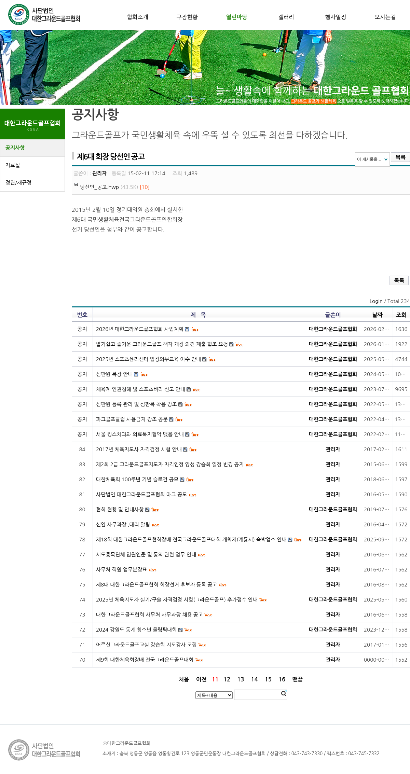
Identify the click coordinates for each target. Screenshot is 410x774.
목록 (400, 157)
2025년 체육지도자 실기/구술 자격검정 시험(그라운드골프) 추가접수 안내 (177, 599)
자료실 (12, 165)
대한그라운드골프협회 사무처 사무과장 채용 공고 (149, 614)
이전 (201, 679)
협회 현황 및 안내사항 (120, 509)
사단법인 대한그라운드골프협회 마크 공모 (141, 494)
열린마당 (236, 17)
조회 (401, 315)
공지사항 (15, 147)
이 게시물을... (369, 159)
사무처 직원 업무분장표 (121, 569)
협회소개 (137, 17)
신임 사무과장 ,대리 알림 (123, 524)
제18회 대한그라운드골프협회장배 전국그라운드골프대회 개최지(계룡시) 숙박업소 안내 (191, 539)
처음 (183, 679)
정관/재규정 (18, 182)
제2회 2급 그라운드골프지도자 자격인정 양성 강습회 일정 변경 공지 (170, 464)
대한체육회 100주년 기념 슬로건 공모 (137, 479)
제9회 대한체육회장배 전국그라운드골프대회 (144, 659)
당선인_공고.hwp (99, 187)
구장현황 (186, 17)
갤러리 (286, 17)
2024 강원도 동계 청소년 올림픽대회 (136, 629)
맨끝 (297, 679)
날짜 (377, 315)
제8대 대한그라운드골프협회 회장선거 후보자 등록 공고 (156, 584)
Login (376, 301)
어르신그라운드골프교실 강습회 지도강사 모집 (146, 644)
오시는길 (385, 17)
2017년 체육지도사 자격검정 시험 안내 (139, 449)
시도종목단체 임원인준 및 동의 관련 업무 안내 (146, 554)
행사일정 (335, 17)
